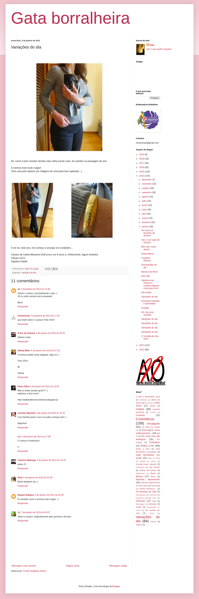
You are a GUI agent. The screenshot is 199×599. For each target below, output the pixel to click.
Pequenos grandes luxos (146, 498)
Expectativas (147, 254)
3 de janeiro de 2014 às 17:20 (45, 316)
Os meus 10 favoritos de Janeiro (148, 233)
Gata (151, 45)
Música (139, 476)
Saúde (139, 507)
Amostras (149, 403)
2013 (142, 345)
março (145, 218)
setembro (147, 192)
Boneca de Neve (149, 272)
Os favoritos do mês (146, 491)
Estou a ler (147, 445)
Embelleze (155, 442)
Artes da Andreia (26, 333)
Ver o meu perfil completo (159, 49)
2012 (142, 349)
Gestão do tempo (148, 461)
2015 (142, 171)
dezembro (147, 179)
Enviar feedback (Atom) (34, 571)
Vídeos (139, 525)
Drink (144, 430)
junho (145, 205)
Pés (154, 501)
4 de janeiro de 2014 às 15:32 (50, 413)
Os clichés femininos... (146, 489)
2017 (142, 163)
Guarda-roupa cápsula (146, 464)
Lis (19, 436)
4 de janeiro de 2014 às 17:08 (36, 436)
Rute (20, 477)
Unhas (151, 513)
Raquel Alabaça (26, 495)
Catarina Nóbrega (27, 460)
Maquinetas (140, 473)
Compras (140, 415)
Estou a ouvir (143, 449)
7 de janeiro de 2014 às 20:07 (35, 512)
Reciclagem (140, 504)
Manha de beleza (148, 470)
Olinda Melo (24, 350)
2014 (142, 176)
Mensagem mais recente (24, 566)
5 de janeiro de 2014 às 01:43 (37, 477)
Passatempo (141, 495)
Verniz (153, 521)
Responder (23, 306)
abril (144, 214)
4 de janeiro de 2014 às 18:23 (51, 460)
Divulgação (153, 423)
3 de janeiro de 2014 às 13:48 (35, 289)
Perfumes (140, 501)
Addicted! (143, 400)
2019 (142, 154)
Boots (152, 406)
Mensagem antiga (118, 566)
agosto (145, 197)
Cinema (153, 412)
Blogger (116, 586)
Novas (154, 486)
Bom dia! (145, 276)
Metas (153, 473)
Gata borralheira (70, 18)
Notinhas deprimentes (148, 479)
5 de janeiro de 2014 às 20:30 (49, 495)
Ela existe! (146, 292)
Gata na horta (154, 458)
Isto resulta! (154, 467)
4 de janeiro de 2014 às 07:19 (45, 350)
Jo (19, 512)
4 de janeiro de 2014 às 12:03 (44, 386)
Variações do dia (28, 273)
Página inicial (72, 566)
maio (144, 209)
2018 (142, 159)
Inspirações (140, 467)
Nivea (153, 476)
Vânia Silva (23, 386)
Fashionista (24, 316)
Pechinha (153, 495)
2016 (142, 167)
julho (144, 201)
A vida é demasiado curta (148, 397)
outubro (146, 188)
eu (19, 289)
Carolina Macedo (26, 413)
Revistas (152, 504)
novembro (147, 184)
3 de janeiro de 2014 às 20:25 (50, 333)
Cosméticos (145, 419)
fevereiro (146, 222)
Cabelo (140, 409)
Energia (145, 308)
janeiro (145, 226)
